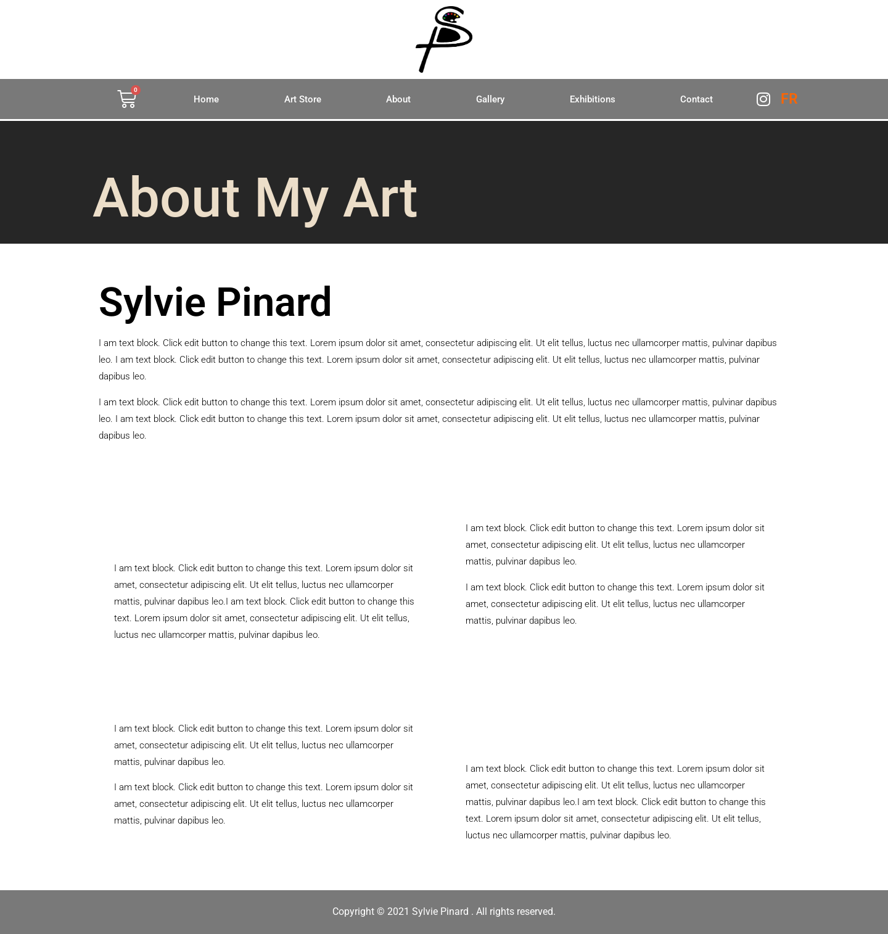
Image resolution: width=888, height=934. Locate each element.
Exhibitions (592, 99)
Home (206, 99)
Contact (696, 99)
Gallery (490, 99)
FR (789, 99)
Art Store (302, 99)
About (398, 99)
